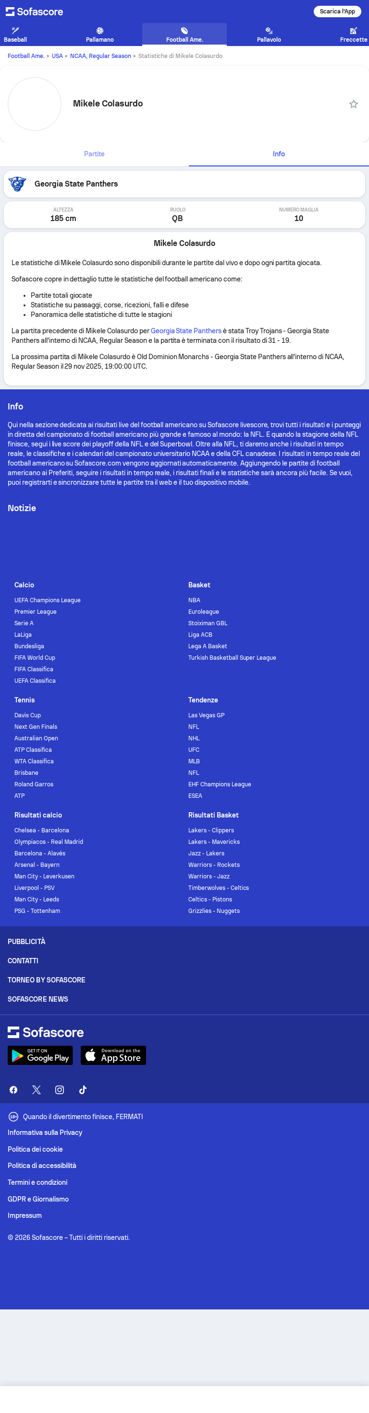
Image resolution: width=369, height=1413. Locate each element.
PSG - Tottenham (37, 911)
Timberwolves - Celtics (218, 888)
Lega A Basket (207, 646)
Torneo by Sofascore (47, 980)
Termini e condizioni (37, 1182)
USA (57, 56)
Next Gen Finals (35, 727)
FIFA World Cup (34, 657)
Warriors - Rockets (214, 865)
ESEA (195, 796)
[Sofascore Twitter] (36, 1090)
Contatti (23, 961)
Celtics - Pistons (210, 899)
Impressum (25, 1215)
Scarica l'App (337, 11)
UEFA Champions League (47, 600)
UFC (193, 750)
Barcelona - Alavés (39, 853)
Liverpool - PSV (34, 888)
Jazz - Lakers (206, 853)
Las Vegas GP (206, 715)
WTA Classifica (34, 761)
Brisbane (26, 773)
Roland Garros (33, 784)
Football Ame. (26, 56)
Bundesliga (29, 646)
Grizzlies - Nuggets (214, 911)
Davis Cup (27, 715)
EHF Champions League (219, 784)
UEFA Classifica (35, 680)
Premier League (35, 611)
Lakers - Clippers (211, 830)
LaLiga (23, 634)
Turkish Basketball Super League (232, 657)
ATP (19, 796)
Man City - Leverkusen (44, 876)
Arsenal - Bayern (37, 865)
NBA (194, 600)
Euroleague (203, 611)
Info (279, 154)
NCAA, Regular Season (100, 56)
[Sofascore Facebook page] (13, 1090)
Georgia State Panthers (186, 331)
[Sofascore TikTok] (82, 1090)
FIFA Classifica (33, 669)
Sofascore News (38, 999)
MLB (194, 761)
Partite (94, 154)
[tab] (94, 154)
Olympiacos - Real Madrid (48, 842)
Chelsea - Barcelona (41, 830)
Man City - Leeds (36, 899)
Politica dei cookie (35, 1149)
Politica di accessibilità (42, 1165)
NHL (193, 738)
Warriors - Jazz (209, 876)
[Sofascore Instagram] (59, 1090)
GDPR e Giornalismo (38, 1199)
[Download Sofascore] (40, 1055)
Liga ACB (200, 634)
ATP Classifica (33, 750)
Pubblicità (26, 942)
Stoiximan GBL (207, 623)
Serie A (24, 623)
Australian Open (36, 738)
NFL (193, 727)
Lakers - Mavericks (214, 842)
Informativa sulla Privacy (45, 1132)
